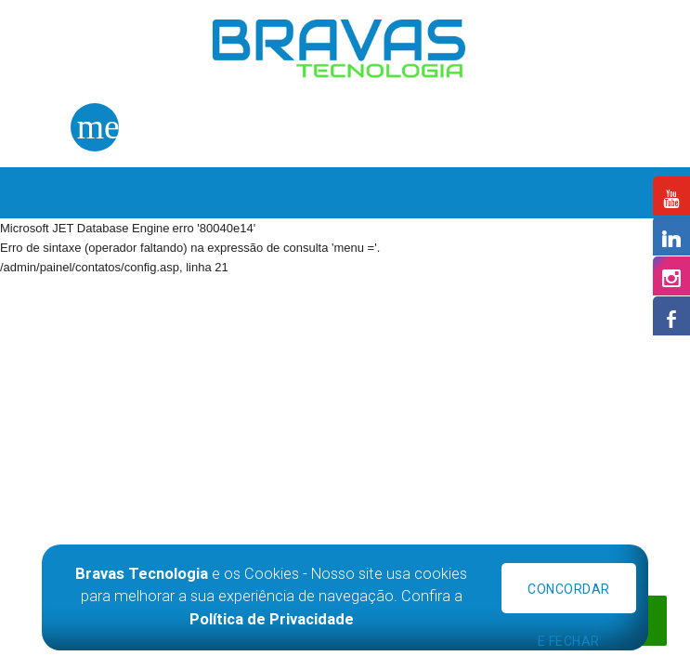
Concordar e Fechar (568, 597)
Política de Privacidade (271, 619)
